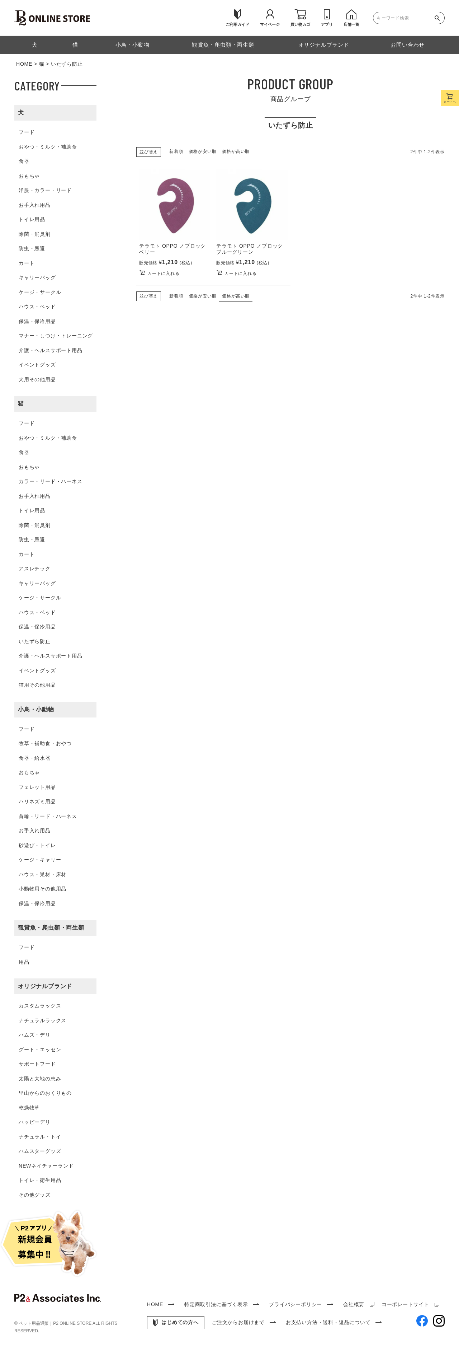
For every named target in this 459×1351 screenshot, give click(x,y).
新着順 (176, 151)
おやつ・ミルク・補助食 (48, 147)
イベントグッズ (37, 365)
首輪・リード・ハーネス (48, 816)
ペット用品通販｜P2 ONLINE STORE (56, 1323)
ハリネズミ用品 (37, 801)
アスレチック (35, 568)
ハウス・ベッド (37, 306)
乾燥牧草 (29, 1108)
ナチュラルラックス (42, 1020)
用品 (24, 962)
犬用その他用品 (37, 379)
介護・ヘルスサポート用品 (50, 350)
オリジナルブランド (45, 986)
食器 (24, 161)
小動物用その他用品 (42, 889)
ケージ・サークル (40, 292)
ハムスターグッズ (40, 1151)
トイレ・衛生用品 (40, 1180)
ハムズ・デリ (35, 1035)
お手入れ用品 (35, 205)
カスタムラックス (40, 1006)
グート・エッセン (40, 1049)
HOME (24, 64)
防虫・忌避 (32, 248)
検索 (439, 18)
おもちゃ (29, 176)
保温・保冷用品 (37, 321)
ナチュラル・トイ (40, 1137)
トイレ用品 (32, 219)
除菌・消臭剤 (35, 234)
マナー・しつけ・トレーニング (56, 335)
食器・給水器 (35, 758)
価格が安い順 (203, 151)
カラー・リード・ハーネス (50, 481)
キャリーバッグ (37, 277)
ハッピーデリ (35, 1122)
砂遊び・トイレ (37, 845)
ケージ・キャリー (40, 860)
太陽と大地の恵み (40, 1078)
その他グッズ (35, 1195)
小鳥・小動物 (36, 709)
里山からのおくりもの (45, 1093)
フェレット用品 (37, 787)
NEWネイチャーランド (46, 1166)
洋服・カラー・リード (45, 190)
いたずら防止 (35, 641)
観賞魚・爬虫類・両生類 (51, 928)
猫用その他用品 (37, 685)
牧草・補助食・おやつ (45, 743)
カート (26, 263)
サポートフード (37, 1064)
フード (26, 132)
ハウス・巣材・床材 (42, 874)
